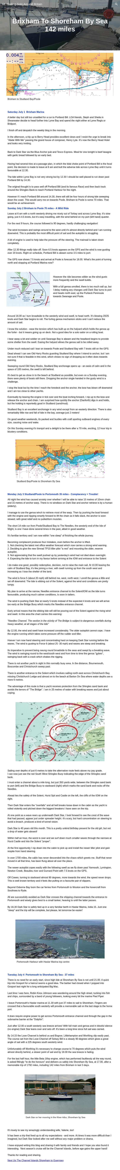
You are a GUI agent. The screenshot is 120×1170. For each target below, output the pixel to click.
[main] (60, 25)
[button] (3, 4)
